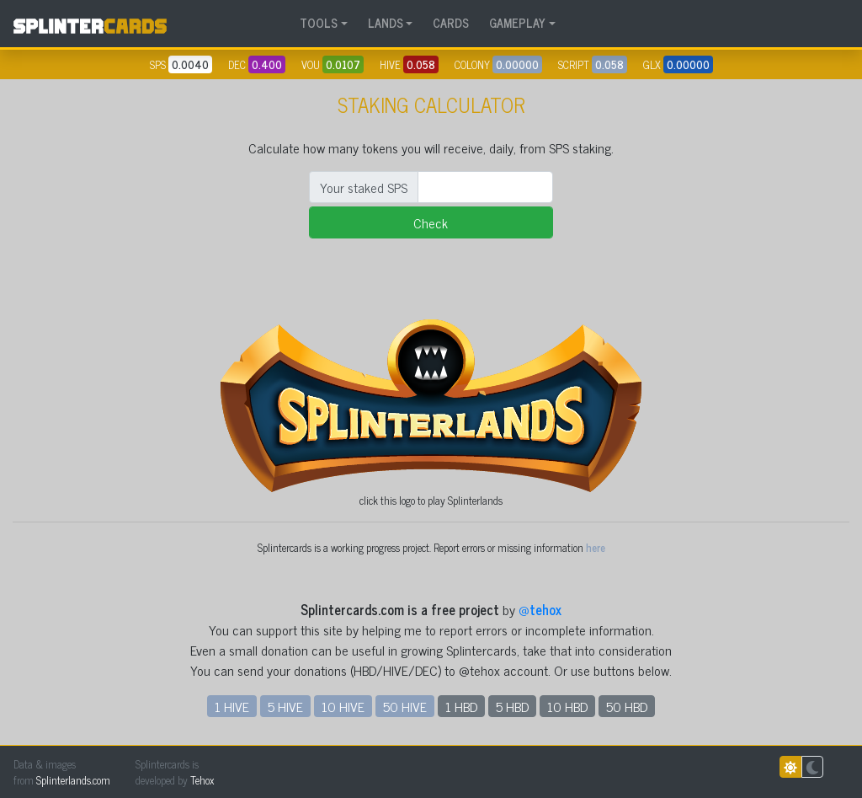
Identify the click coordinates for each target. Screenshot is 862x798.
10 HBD (567, 706)
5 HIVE (285, 706)
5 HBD (512, 706)
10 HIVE (343, 706)
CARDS (451, 23)
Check (430, 222)
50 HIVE (405, 706)
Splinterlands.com (73, 780)
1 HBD (461, 706)
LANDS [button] (385, 23)
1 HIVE (232, 706)
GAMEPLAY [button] (517, 23)
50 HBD (626, 706)
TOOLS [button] (319, 23)
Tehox (202, 780)
